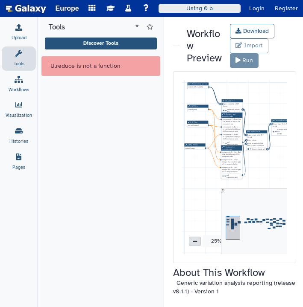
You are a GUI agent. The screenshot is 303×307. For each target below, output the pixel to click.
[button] (195, 241)
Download (252, 31)
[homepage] (26, 8)
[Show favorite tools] (150, 27)
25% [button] (216, 241)
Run (244, 60)
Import (248, 45)
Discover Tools (100, 43)
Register (286, 8)
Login (257, 8)
